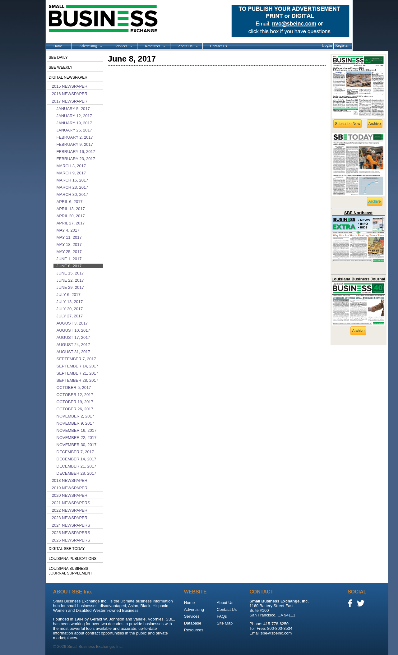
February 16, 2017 (76, 151)
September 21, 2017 (77, 373)
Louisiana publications (73, 558)
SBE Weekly (60, 67)
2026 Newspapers (71, 540)
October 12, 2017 (75, 394)
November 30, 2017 (77, 444)
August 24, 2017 (73, 344)
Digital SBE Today (67, 549)
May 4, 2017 (68, 230)
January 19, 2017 (74, 123)
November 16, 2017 (77, 430)
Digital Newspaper (68, 77)
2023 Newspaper (70, 517)
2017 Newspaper (70, 101)
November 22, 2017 (77, 437)
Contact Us (218, 46)
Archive (374, 124)
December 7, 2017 (75, 452)
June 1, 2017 (69, 258)
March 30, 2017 (72, 194)
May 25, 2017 (69, 251)
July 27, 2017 (70, 316)
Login (327, 45)
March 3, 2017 (71, 166)
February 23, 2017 (76, 158)
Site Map (225, 623)
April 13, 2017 (71, 208)
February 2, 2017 (75, 137)
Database (192, 623)
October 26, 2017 (75, 409)
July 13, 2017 (70, 301)
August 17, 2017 (73, 337)
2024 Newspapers (71, 525)
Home (57, 46)
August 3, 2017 (72, 323)
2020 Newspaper (70, 495)
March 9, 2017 (71, 173)
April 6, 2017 (70, 201)
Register (342, 45)
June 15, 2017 (70, 273)
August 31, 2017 (73, 351)
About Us (184, 46)
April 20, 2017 (71, 216)
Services (120, 46)
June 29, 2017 (70, 287)
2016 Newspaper (70, 93)
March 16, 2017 (72, 180)
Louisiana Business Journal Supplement (70, 570)
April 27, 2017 (71, 223)
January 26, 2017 (74, 130)
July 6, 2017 (69, 294)
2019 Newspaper (70, 488)
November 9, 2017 (75, 423)
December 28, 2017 (76, 473)
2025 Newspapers (71, 532)
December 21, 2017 (76, 466)
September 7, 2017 (76, 359)
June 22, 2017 (70, 280)
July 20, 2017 (70, 309)
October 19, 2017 (75, 401)
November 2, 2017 (75, 416)
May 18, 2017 (69, 244)
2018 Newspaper (70, 480)
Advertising (87, 46)
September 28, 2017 (77, 380)
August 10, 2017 (73, 330)
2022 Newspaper (70, 510)
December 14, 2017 (76, 459)
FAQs (222, 616)
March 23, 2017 (72, 187)
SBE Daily (58, 57)
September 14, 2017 (77, 366)
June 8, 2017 (69, 266)
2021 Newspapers (71, 502)
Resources (151, 46)
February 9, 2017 (75, 144)
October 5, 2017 (74, 387)
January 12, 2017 (74, 115)
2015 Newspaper (70, 86)
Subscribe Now (347, 124)
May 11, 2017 (69, 237)
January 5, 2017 (73, 108)
